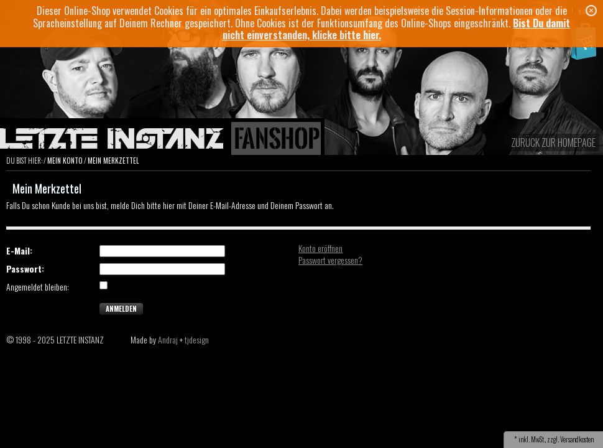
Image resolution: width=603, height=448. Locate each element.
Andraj (168, 339)
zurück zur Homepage (553, 142)
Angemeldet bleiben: (37, 286)
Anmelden (121, 309)
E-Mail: (19, 250)
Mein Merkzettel (113, 161)
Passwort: (25, 268)
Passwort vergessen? (330, 259)
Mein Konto (65, 161)
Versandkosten (577, 439)
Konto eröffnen (320, 247)
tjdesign (197, 339)
